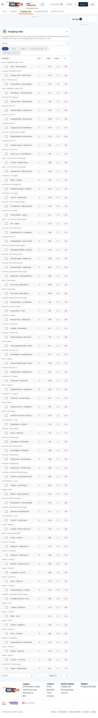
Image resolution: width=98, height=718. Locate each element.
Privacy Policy (62, 712)
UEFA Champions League (31, 687)
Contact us (86, 712)
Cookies (93, 712)
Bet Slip (77, 19)
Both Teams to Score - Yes (39, 49)
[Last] (67, 675)
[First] (38, 675)
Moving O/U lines (57, 11)
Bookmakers (55, 4)
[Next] (61, 675)
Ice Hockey (50, 696)
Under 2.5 (24, 49)
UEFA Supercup (28, 693)
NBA (24, 696)
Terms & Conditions (74, 712)
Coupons (13, 11)
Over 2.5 (13, 49)
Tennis (49, 693)
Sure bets (42, 4)
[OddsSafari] (14, 4)
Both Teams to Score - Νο (11, 53)
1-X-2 (39, 58)
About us (54, 712)
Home (5, 11)
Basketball (50, 690)
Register (83, 4)
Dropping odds (66, 687)
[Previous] (44, 675)
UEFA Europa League (30, 690)
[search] (62, 4)
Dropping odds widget (88, 687)
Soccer (49, 687)
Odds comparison (31, 4)
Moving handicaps (41, 11)
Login (92, 4)
